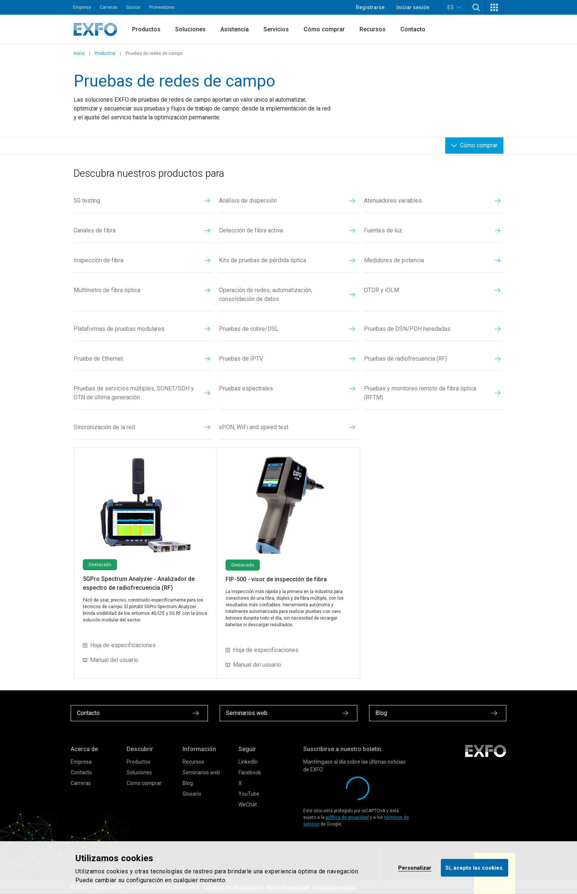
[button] (476, 7)
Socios (133, 7)
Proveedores (162, 7)
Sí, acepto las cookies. (474, 867)
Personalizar (414, 867)
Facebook (249, 772)
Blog (188, 783)
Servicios (276, 29)
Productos (146, 29)
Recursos (373, 29)
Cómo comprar (324, 29)
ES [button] (454, 7)
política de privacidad (347, 817)
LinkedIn (248, 762)
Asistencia (234, 29)
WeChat (247, 804)
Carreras (108, 7)
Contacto (412, 29)
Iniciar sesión (412, 7)
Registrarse (370, 7)
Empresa (82, 7)
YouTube (248, 794)
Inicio (79, 53)
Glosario (192, 794)
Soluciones (190, 29)
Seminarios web (201, 772)
